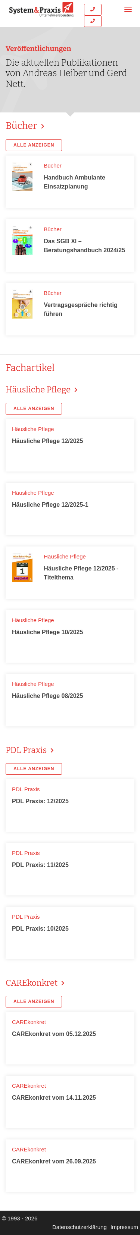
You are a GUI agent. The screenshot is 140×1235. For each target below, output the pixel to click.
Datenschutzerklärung (79, 1227)
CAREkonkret (32, 983)
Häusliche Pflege (39, 390)
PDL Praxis (27, 750)
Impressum (124, 1227)
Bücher (22, 126)
